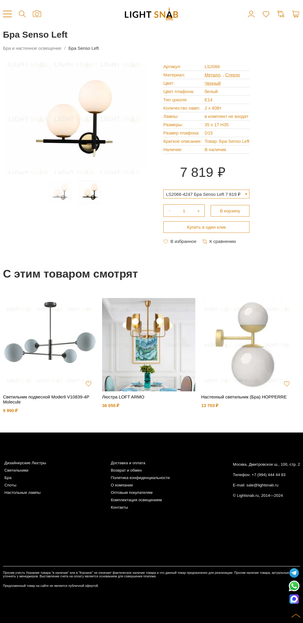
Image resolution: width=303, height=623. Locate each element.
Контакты (119, 507)
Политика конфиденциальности (140, 477)
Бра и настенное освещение (32, 48)
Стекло (232, 74)
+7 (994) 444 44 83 (269, 475)
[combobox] (206, 194)
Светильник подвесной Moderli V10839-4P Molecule (46, 399)
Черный (212, 83)
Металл (212, 74)
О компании (122, 485)
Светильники (16, 470)
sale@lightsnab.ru (262, 485)
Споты (10, 485)
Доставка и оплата (128, 463)
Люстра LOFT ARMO (123, 396)
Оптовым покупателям (131, 492)
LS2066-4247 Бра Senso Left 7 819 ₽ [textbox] (203, 194)
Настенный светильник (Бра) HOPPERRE (244, 396)
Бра (8, 477)
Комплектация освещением (136, 500)
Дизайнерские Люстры (25, 463)
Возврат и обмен (126, 470)
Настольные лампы (22, 492)
